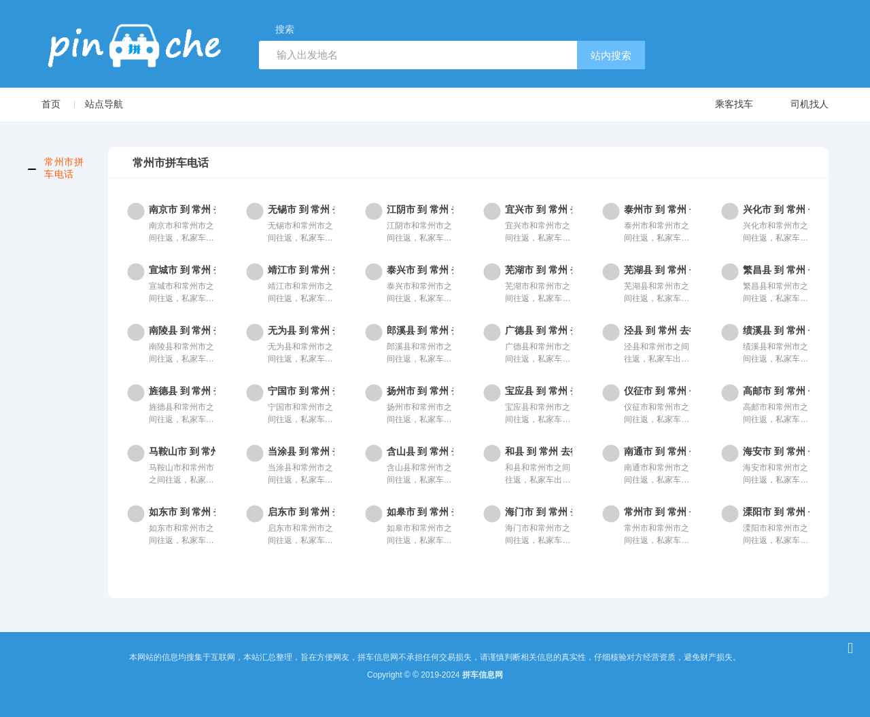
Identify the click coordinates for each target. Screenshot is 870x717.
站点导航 (104, 104)
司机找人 (796, 105)
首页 (50, 104)
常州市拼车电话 (64, 167)
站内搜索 (611, 55)
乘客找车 (721, 105)
